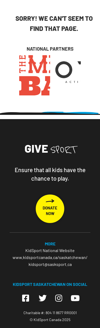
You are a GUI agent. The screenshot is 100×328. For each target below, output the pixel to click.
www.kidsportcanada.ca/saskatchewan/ (50, 257)
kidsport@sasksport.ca (50, 264)
